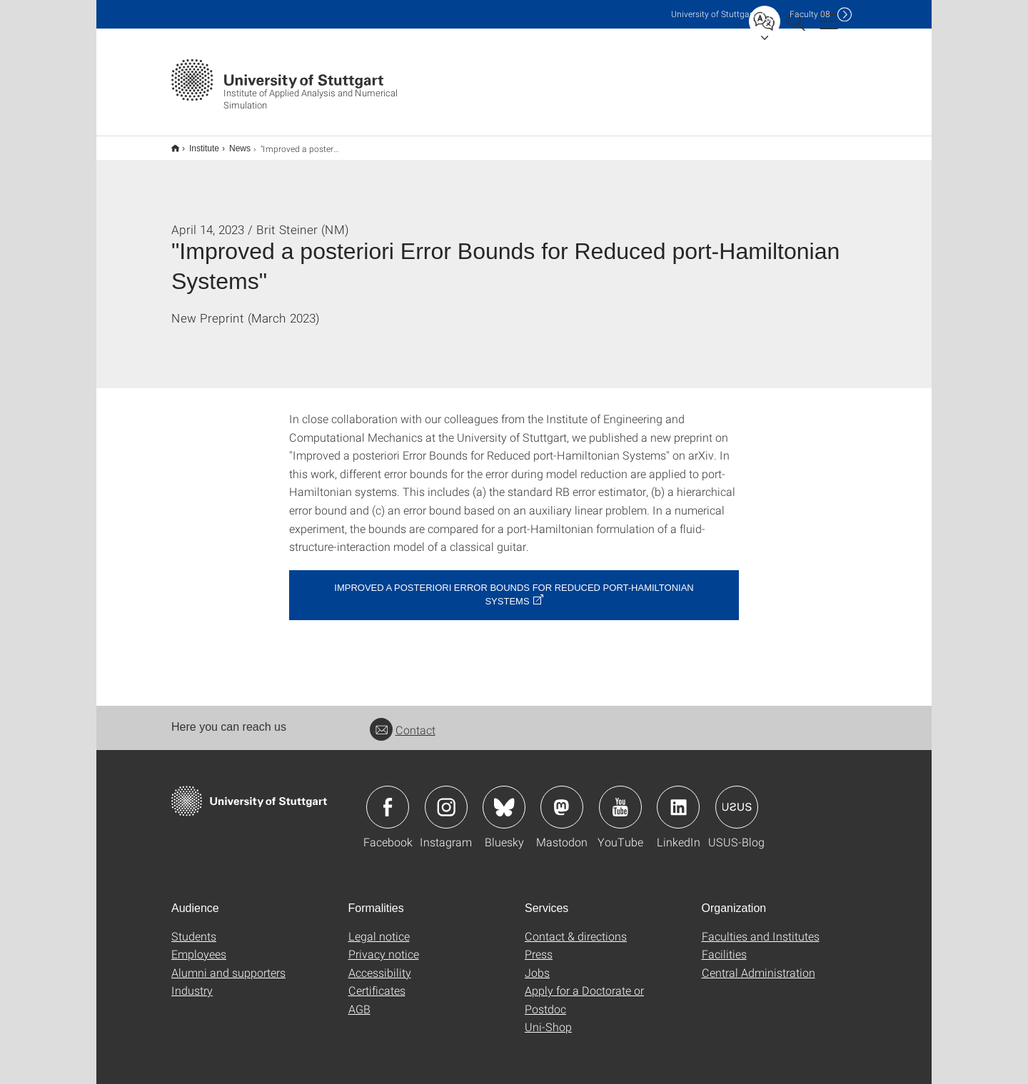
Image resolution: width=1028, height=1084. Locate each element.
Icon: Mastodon (561, 797)
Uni (713, 14)
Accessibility (379, 963)
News (232, 143)
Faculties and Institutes (761, 926)
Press (539, 944)
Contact (402, 720)
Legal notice (379, 926)
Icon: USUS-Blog (736, 797)
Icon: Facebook (387, 797)
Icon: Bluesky (504, 797)
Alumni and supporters (228, 963)
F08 (810, 14)
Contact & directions (576, 926)
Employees (198, 944)
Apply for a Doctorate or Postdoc (584, 990)
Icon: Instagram (446, 797)
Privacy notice (383, 944)
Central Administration (758, 963)
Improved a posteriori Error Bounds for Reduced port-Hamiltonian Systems (513, 585)
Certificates (376, 980)
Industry (192, 980)
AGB (359, 999)
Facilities (724, 944)
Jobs (537, 963)
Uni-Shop (548, 1017)
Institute (196, 143)
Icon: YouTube (620, 797)
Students (193, 926)
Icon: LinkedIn (678, 797)
